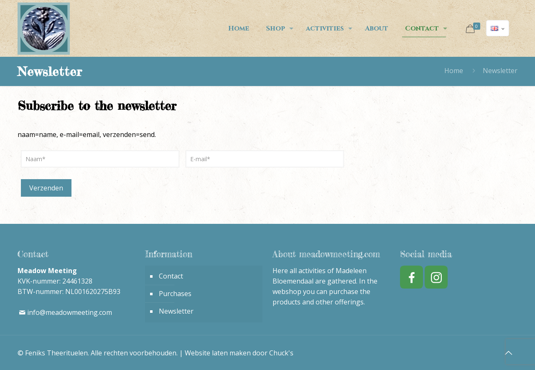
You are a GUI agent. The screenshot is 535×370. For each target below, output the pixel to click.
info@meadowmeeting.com (69, 312)
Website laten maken (218, 352)
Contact (171, 276)
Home (453, 70)
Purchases (175, 293)
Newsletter (176, 311)
